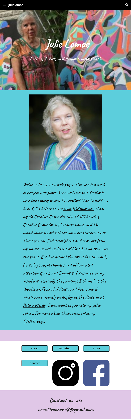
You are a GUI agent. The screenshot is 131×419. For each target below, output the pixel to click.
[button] (4, 5)
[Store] (96, 348)
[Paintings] (65, 348)
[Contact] (35, 363)
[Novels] (35, 348)
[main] (65, 43)
